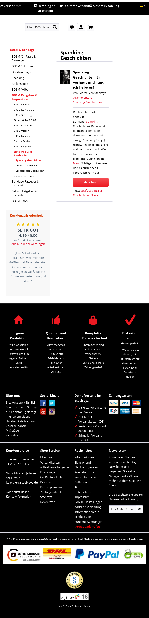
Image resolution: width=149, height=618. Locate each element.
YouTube (43, 411)
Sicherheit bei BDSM (25, 120)
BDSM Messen (22, 136)
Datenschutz (82, 492)
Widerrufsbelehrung (87, 507)
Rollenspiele (20, 83)
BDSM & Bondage (22, 50)
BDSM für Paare (22, 104)
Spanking (18, 78)
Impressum (82, 497)
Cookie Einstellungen (88, 502)
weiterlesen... (14, 435)
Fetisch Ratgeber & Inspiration (24, 193)
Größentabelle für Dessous (52, 479)
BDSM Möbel (20, 89)
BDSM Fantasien (23, 125)
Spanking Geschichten (29, 160)
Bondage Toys (21, 72)
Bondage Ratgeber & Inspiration (25, 183)
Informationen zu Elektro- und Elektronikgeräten (86, 462)
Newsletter (47, 502)
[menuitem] (42, 29)
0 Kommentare (82, 97)
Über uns (46, 457)
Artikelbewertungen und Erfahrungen (56, 469)
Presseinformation (86, 472)
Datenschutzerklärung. (124, 499)
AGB (77, 487)
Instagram (52, 411)
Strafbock (87, 190)
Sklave (95, 195)
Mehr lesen (90, 182)
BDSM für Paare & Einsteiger (24, 58)
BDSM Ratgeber (22, 146)
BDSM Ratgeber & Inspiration (24, 97)
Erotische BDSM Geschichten (23, 153)
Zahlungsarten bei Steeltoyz (52, 494)
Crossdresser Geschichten (30, 170)
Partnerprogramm (52, 487)
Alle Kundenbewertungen (28, 244)
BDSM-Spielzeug (23, 115)
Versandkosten (50, 462)
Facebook (43, 403)
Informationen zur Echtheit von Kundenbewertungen (88, 517)
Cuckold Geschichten (27, 165)
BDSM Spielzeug (22, 66)
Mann (77, 163)
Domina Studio (22, 141)
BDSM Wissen (21, 130)
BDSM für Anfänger (24, 109)
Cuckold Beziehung (24, 176)
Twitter (52, 403)
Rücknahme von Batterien (85, 479)
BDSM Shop (20, 201)
